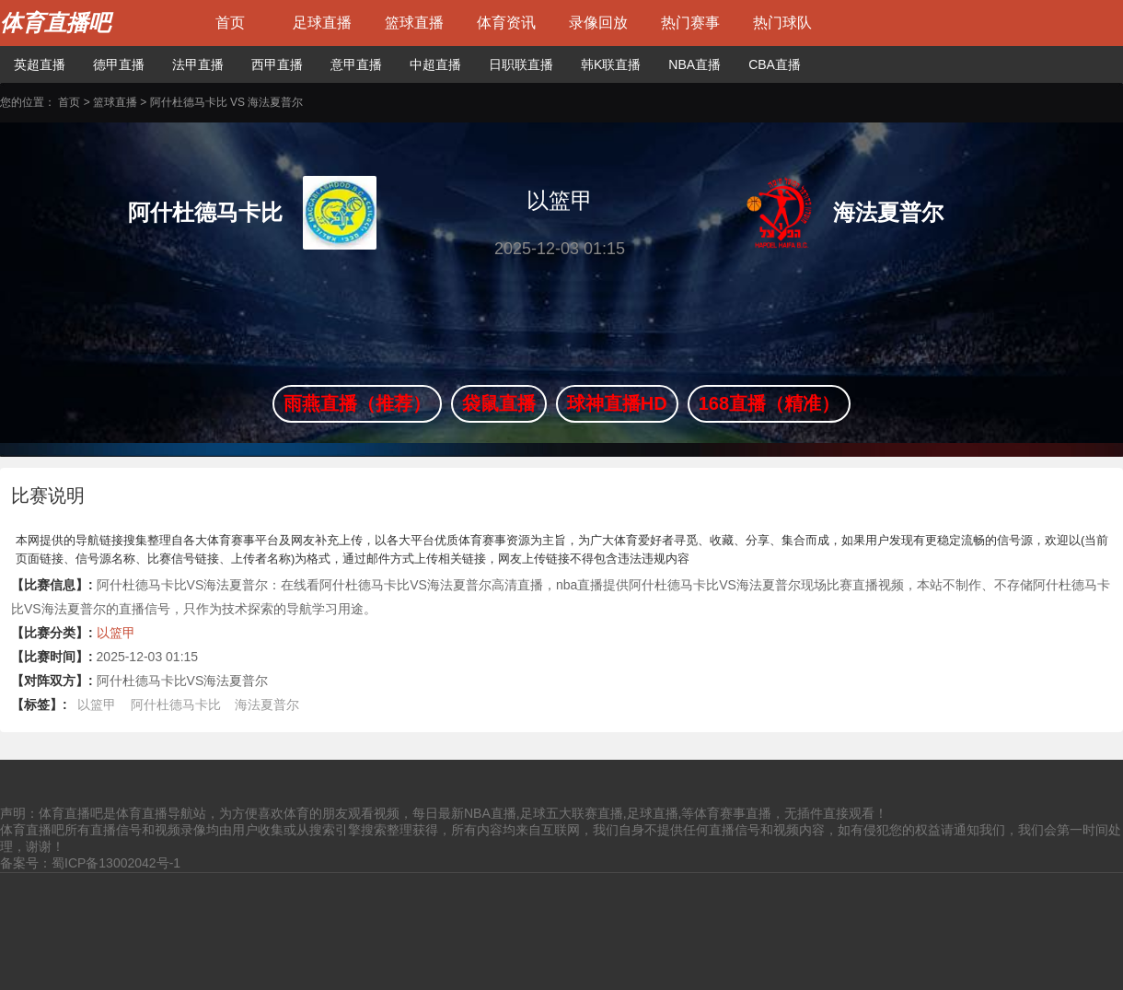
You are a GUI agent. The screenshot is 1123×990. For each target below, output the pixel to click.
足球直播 (322, 22)
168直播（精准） (769, 403)
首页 (230, 22)
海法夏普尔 (267, 704)
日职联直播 (521, 64)
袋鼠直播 (499, 403)
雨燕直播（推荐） (357, 403)
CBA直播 (774, 64)
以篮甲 (116, 632)
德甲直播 (119, 64)
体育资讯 (506, 22)
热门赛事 (690, 22)
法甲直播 (198, 64)
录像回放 (598, 22)
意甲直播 (356, 64)
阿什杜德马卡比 (176, 704)
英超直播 (39, 64)
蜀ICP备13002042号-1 (116, 863)
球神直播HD (617, 403)
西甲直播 (277, 64)
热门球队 (782, 22)
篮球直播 (414, 22)
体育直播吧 (55, 22)
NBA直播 (694, 64)
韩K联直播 (611, 64)
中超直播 (435, 64)
